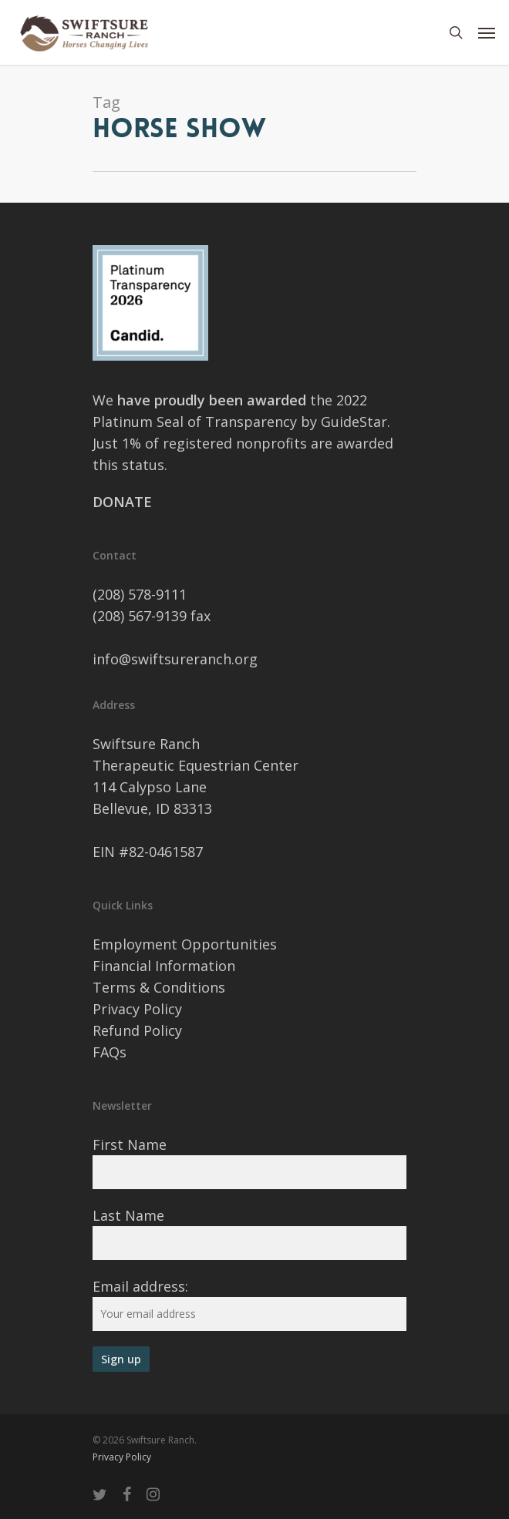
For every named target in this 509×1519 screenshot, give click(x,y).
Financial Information (164, 965)
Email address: (140, 1286)
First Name (130, 1144)
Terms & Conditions (159, 987)
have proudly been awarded (213, 400)
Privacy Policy (137, 1009)
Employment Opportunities (185, 944)
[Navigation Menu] (486, 32)
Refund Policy (137, 1030)
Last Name (128, 1215)
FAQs (109, 1052)
